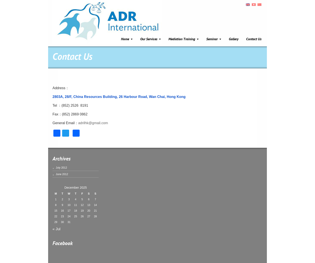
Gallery (233, 39)
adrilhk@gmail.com (93, 123)
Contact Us (253, 39)
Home (125, 39)
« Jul (56, 229)
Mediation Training (181, 39)
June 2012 (62, 174)
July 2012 (61, 167)
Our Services (148, 39)
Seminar (212, 39)
